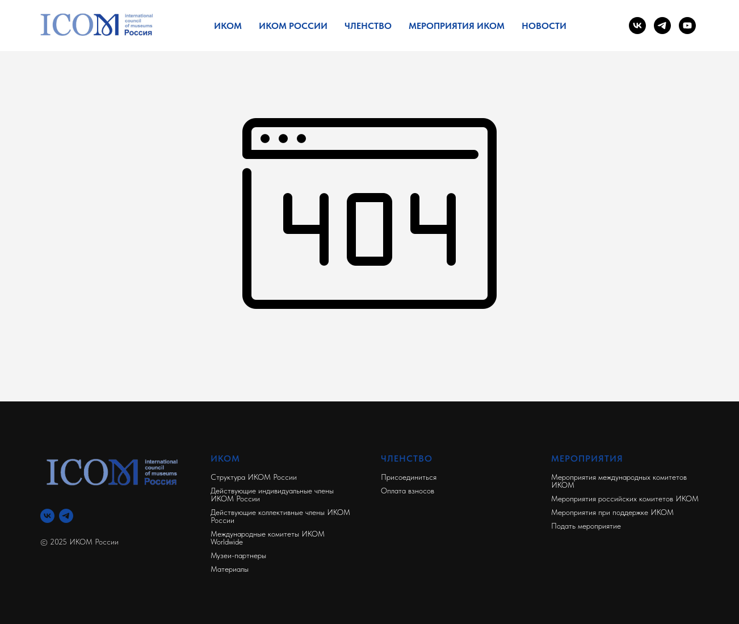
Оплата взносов (407, 490)
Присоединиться (408, 476)
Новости (544, 25)
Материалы (230, 568)
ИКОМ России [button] (293, 25)
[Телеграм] (66, 516)
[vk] (637, 25)
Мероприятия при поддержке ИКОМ (612, 512)
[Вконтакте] (47, 516)
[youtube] (687, 25)
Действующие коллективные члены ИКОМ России (280, 516)
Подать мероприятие (586, 525)
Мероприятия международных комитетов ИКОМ (619, 480)
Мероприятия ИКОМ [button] (457, 25)
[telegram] (662, 25)
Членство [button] (368, 25)
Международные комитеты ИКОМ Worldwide (268, 537)
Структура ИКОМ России (254, 476)
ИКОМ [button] (228, 25)
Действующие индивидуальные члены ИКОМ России (272, 494)
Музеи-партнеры (238, 555)
